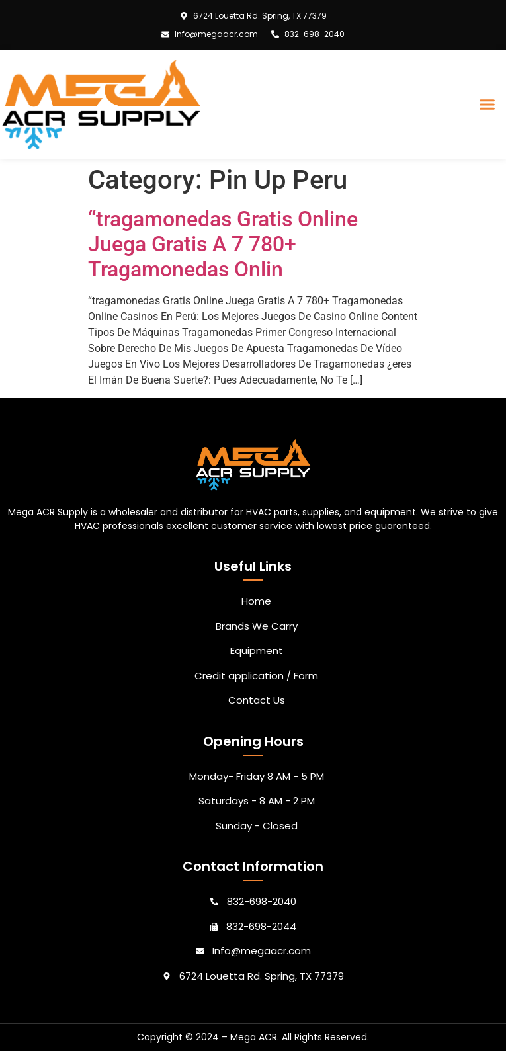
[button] (487, 104)
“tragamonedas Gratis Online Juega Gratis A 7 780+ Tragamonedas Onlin (223, 244)
